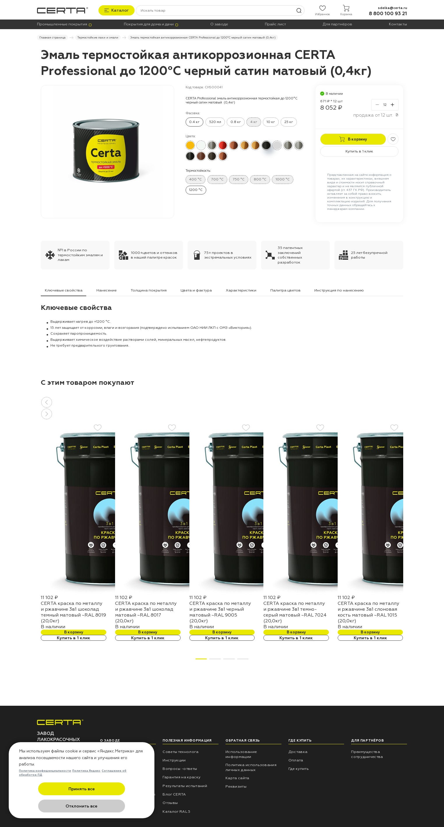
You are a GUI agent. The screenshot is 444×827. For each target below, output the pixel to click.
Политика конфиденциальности (45, 789)
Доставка (298, 751)
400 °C (195, 178)
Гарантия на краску (181, 776)
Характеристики (241, 289)
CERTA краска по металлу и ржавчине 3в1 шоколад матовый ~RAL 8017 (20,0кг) (146, 611)
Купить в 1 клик (359, 150)
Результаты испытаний (185, 785)
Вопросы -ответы (180, 767)
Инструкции (174, 759)
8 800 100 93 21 (388, 12)
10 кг (271, 121)
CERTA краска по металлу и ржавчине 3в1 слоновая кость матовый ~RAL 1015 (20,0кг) (368, 611)
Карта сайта (237, 777)
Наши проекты (114, 759)
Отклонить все (110, 806)
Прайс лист (275, 24)
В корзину (73, 631)
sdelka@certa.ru (392, 7)
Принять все (53, 806)
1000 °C (283, 178)
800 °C (260, 178)
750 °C (238, 178)
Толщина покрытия (149, 289)
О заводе (219, 24)
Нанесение (106, 289)
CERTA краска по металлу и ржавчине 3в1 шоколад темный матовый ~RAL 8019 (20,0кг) (73, 611)
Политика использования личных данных (250, 766)
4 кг (253, 121)
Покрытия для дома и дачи (149, 24)
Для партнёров (337, 24)
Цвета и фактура (196, 289)
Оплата (295, 759)
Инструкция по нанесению (339, 289)
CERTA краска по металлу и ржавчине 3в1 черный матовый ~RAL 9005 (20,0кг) (220, 611)
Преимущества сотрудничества (367, 753)
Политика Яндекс (86, 789)
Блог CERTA (174, 793)
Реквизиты (235, 786)
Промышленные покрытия (62, 24)
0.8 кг (235, 121)
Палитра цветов (285, 289)
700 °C (217, 178)
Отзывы (170, 802)
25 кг (288, 121)
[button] (222, 401)
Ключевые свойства (63, 289)
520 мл (215, 121)
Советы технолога (180, 751)
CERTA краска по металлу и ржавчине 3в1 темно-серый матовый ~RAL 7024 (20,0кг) (295, 611)
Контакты (398, 24)
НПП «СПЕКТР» (114, 751)
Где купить (298, 767)
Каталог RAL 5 (176, 810)
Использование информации (241, 753)
